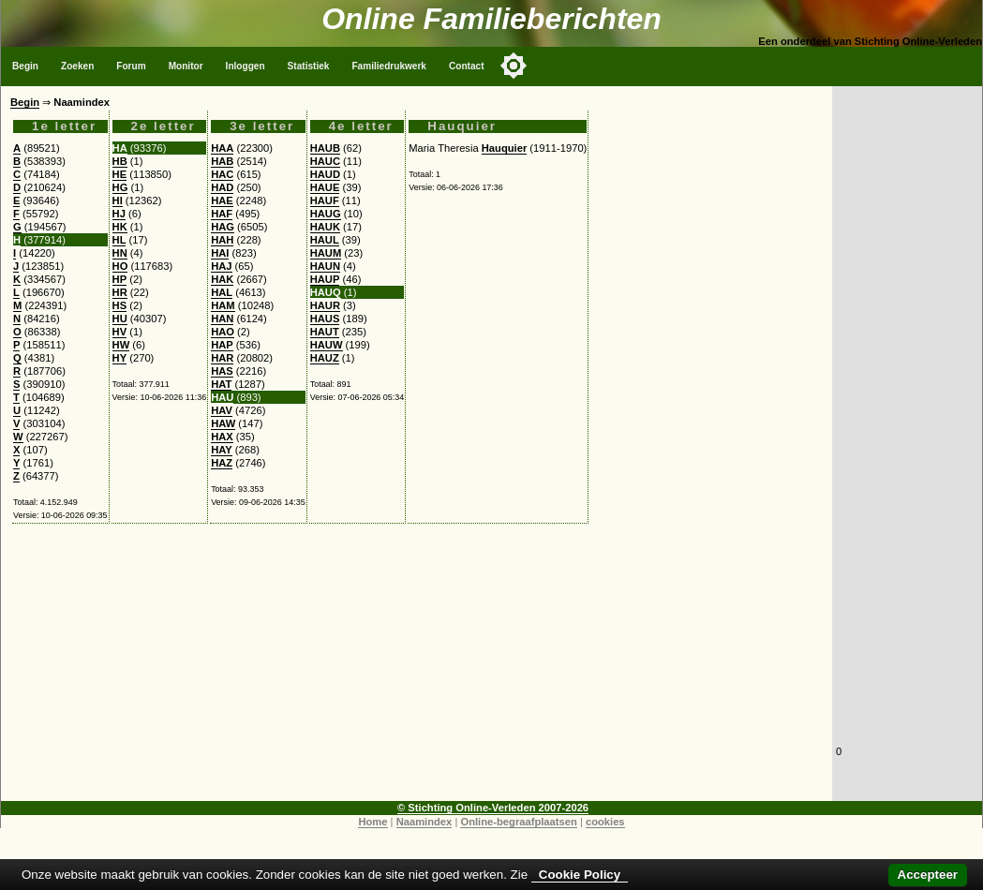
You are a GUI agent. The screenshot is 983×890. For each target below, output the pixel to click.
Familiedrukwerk (388, 66)
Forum (130, 66)
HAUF (324, 200)
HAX (222, 436)
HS (119, 305)
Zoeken (77, 66)
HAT (221, 384)
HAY (221, 449)
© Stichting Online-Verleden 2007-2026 (492, 807)
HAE (222, 200)
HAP (222, 344)
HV (119, 331)
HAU (222, 397)
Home (372, 821)
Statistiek (309, 66)
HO (120, 266)
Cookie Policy (579, 875)
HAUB (325, 148)
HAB (222, 161)
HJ (119, 213)
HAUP (325, 279)
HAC (222, 174)
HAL (221, 292)
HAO (222, 331)
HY (119, 357)
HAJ (221, 266)
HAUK (325, 226)
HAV (221, 410)
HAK (222, 279)
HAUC (325, 161)
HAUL (324, 239)
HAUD (325, 174)
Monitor (186, 66)
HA (119, 148)
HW (121, 344)
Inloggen (245, 66)
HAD (222, 187)
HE (119, 174)
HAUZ (324, 357)
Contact (466, 66)
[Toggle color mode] (513, 65)
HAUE (325, 187)
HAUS (325, 318)
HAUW (326, 344)
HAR (222, 357)
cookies (605, 821)
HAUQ (325, 292)
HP (119, 279)
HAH (222, 239)
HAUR (325, 305)
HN (119, 253)
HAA (222, 148)
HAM (222, 305)
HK (119, 226)
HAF (221, 213)
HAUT (324, 331)
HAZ (221, 462)
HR (119, 292)
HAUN (325, 266)
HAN (222, 318)
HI (117, 200)
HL (119, 239)
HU (119, 318)
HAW (223, 423)
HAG (222, 226)
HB (119, 161)
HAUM (326, 253)
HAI (220, 253)
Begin (25, 66)
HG (120, 187)
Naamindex (424, 821)
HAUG (325, 213)
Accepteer (928, 875)
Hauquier (505, 148)
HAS (222, 371)
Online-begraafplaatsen (518, 821)
